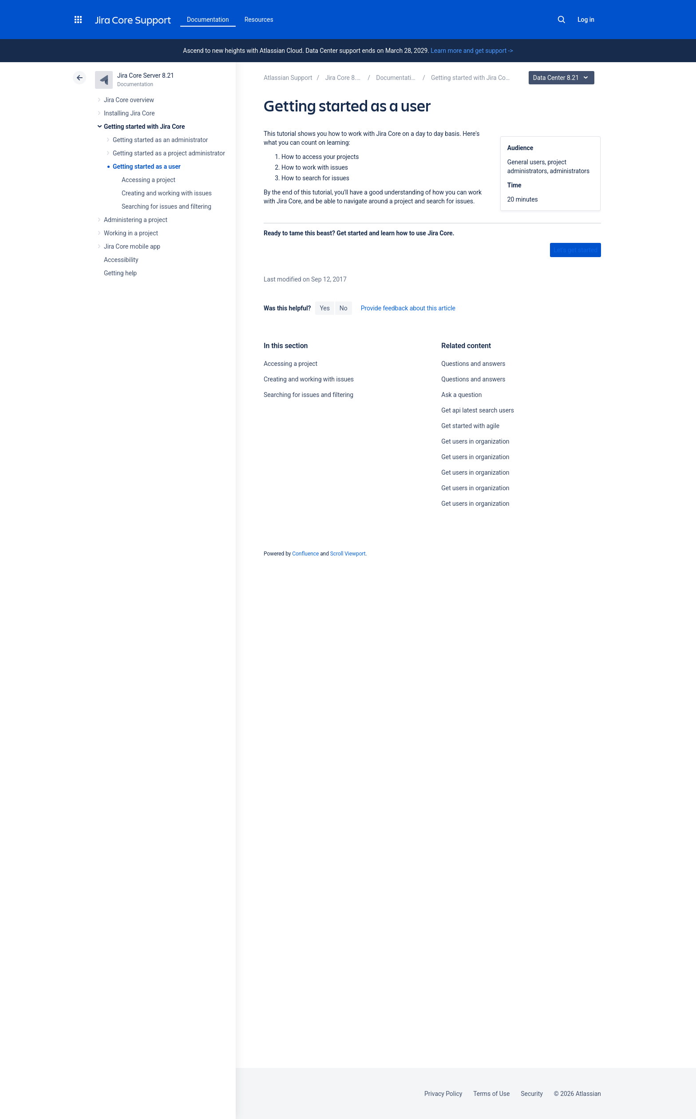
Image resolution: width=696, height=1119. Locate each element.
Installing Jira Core (129, 113)
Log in (585, 19)
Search (561, 19)
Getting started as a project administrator (169, 153)
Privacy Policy (443, 1093)
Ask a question (461, 394)
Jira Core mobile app (132, 246)
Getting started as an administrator (160, 139)
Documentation (208, 19)
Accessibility (121, 259)
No (344, 308)
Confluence (305, 554)
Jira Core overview (129, 99)
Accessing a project (148, 179)
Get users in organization (475, 441)
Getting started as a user (147, 166)
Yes (324, 308)
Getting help (120, 273)
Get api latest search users (477, 410)
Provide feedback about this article (408, 308)
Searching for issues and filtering (166, 206)
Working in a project (131, 233)
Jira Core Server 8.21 (145, 75)
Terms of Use (491, 1093)
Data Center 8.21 (562, 77)
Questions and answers (473, 363)
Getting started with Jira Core (144, 126)
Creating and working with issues (167, 193)
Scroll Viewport (348, 554)
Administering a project (135, 219)
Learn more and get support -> (472, 50)
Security (532, 1093)
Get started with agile (470, 425)
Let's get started (575, 250)
